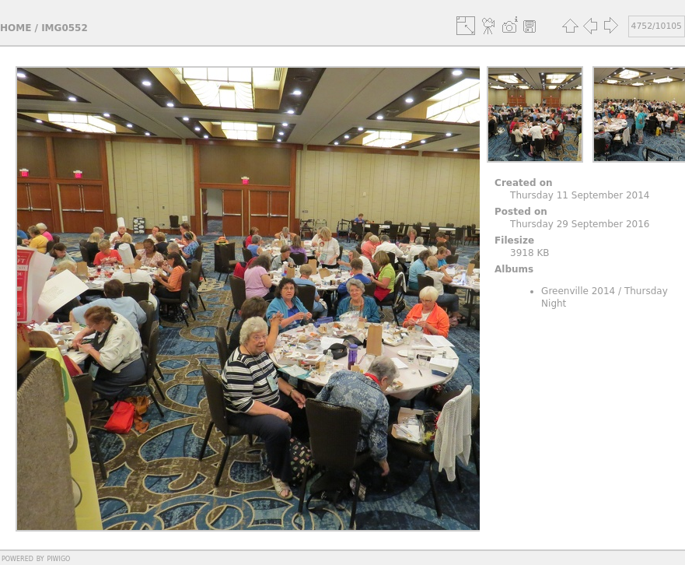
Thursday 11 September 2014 (579, 195)
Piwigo (58, 558)
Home (15, 28)
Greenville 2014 (578, 291)
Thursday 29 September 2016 (579, 224)
